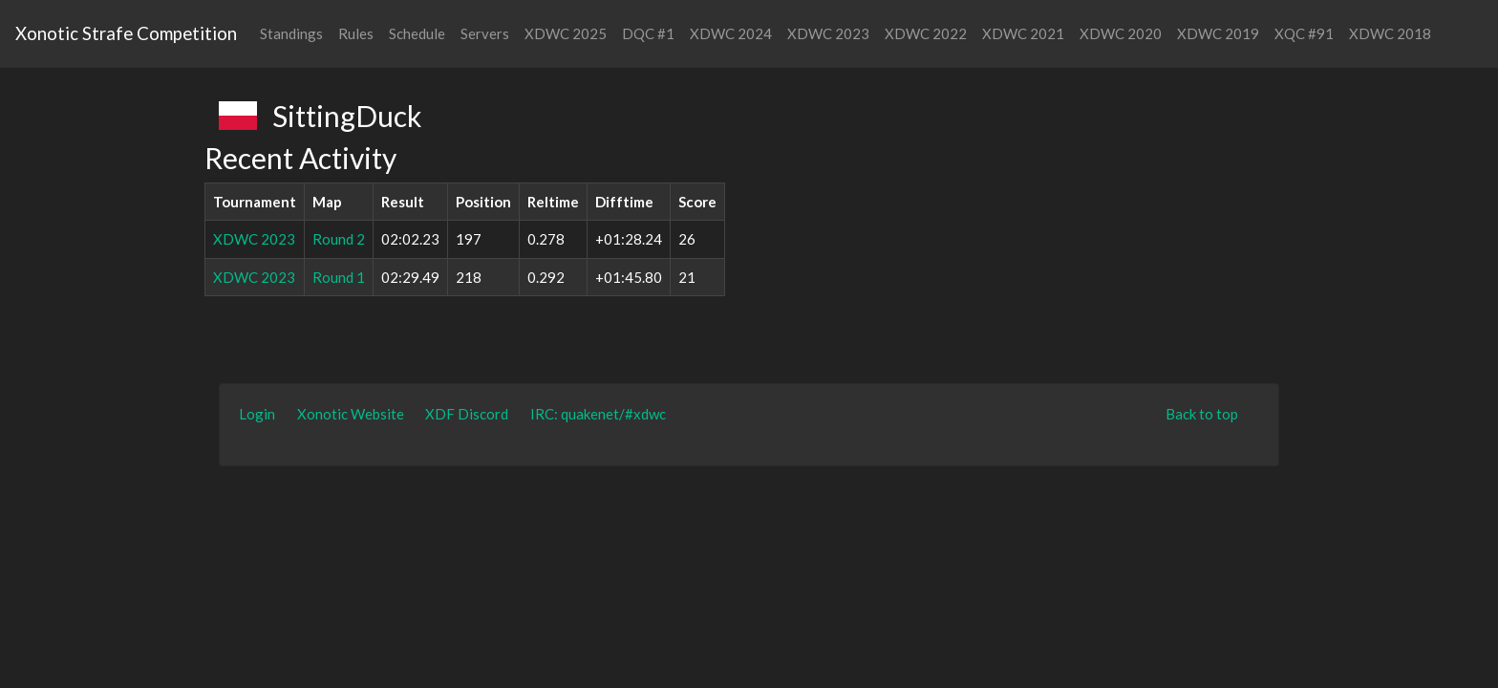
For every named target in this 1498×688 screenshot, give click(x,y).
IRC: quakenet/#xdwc (598, 413)
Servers (484, 33)
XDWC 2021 (1023, 33)
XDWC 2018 (1390, 33)
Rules (356, 33)
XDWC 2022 (926, 33)
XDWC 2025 (565, 33)
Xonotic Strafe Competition (126, 33)
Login (257, 413)
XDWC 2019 (1218, 33)
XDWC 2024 (731, 33)
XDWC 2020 (1121, 33)
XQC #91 (1304, 33)
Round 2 (338, 238)
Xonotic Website (350, 413)
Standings (291, 33)
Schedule (417, 33)
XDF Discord (466, 413)
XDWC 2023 (828, 33)
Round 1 (338, 277)
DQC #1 (648, 33)
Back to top (1202, 413)
